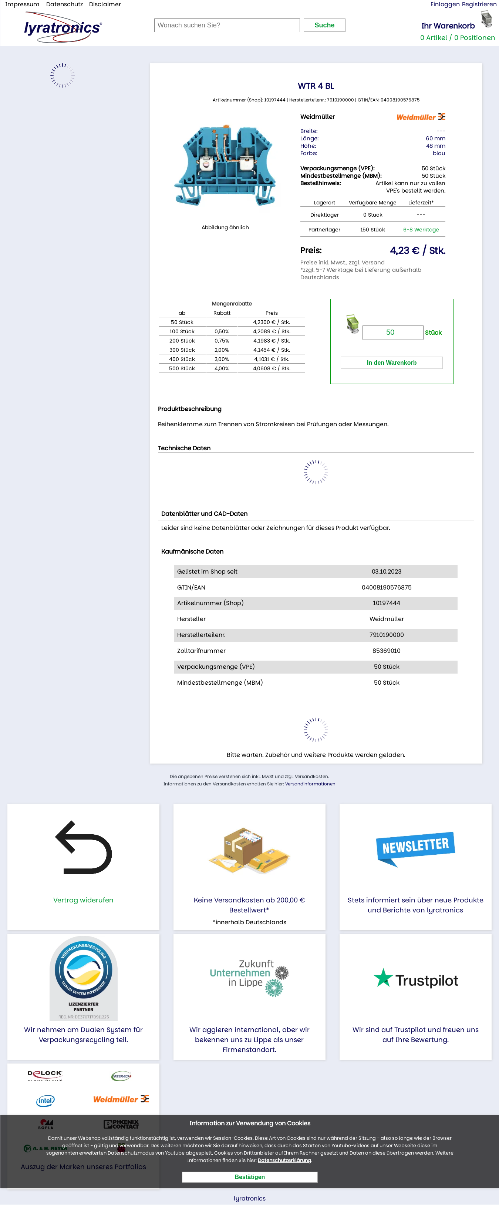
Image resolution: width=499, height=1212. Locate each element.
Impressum (22, 4)
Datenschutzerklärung (284, 1160)
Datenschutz (64, 4)
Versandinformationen (310, 784)
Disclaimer (105, 4)
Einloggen (445, 4)
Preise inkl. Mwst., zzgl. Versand (342, 262)
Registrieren (479, 4)
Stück (402, 332)
